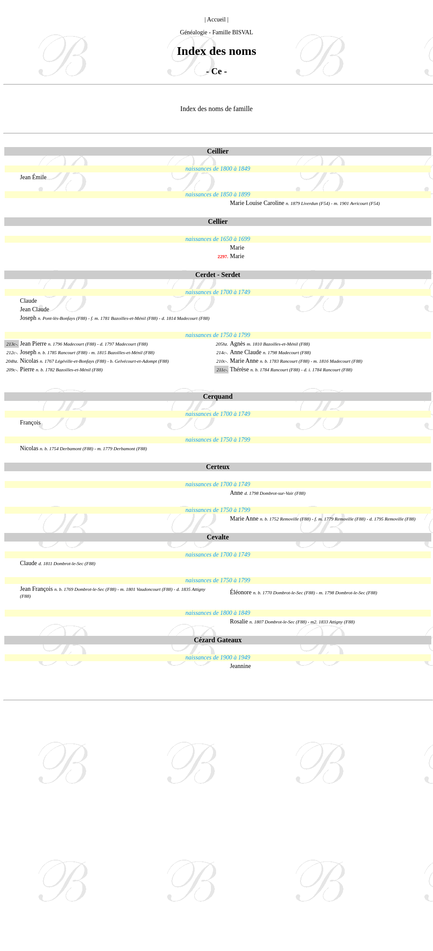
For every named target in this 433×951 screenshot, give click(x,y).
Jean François (37, 589)
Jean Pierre (34, 343)
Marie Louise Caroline (257, 203)
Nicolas (29, 361)
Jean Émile (33, 177)
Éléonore (241, 592)
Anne (236, 493)
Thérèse (240, 369)
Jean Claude (34, 309)
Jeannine (240, 666)
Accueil (216, 19)
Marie (237, 247)
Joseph (29, 318)
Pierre (28, 369)
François (30, 422)
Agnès (237, 343)
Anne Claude (246, 352)
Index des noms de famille (216, 108)
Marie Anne (245, 361)
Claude (28, 301)
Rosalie (239, 621)
